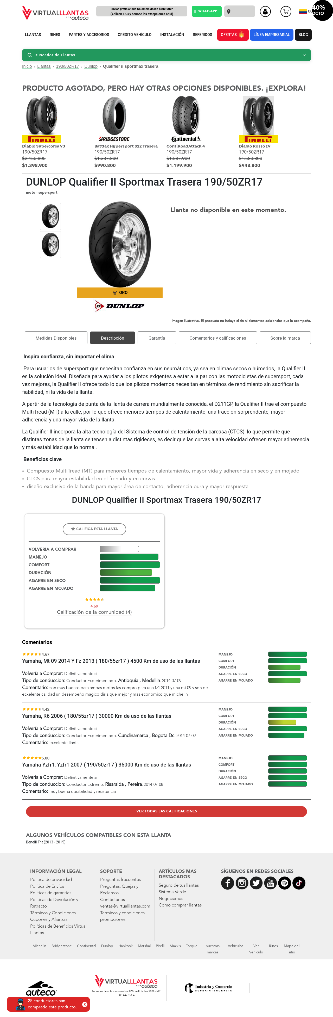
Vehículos (235, 946)
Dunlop (91, 66)
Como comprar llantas (180, 905)
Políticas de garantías (50, 893)
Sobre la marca (285, 338)
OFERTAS (233, 34)
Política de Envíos (47, 886)
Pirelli (160, 946)
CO (306, 11)
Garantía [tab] (157, 338)
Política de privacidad (51, 880)
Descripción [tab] (112, 338)
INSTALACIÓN (172, 35)
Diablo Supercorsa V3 (43, 146)
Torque (191, 946)
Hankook (125, 946)
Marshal (144, 946)
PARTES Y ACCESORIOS (89, 35)
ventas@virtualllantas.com (125, 906)
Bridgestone (62, 946)
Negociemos (171, 899)
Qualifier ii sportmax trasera (130, 66)
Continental (86, 946)
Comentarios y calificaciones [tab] (217, 338)
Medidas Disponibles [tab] (56, 338)
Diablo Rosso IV (255, 146)
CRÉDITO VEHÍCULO (135, 35)
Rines (273, 946)
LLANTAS (33, 35)
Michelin (39, 946)
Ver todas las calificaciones (166, 811)
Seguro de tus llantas (179, 885)
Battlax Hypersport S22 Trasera (126, 146)
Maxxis (175, 946)
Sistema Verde (172, 892)
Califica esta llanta (94, 529)
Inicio (27, 66)
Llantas (44, 66)
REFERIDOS (202, 35)
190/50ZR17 (67, 66)
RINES (55, 35)
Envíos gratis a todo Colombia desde (141, 11)
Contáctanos (112, 900)
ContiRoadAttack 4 (185, 146)
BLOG (303, 35)
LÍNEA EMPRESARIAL (272, 35)
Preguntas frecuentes (120, 880)
